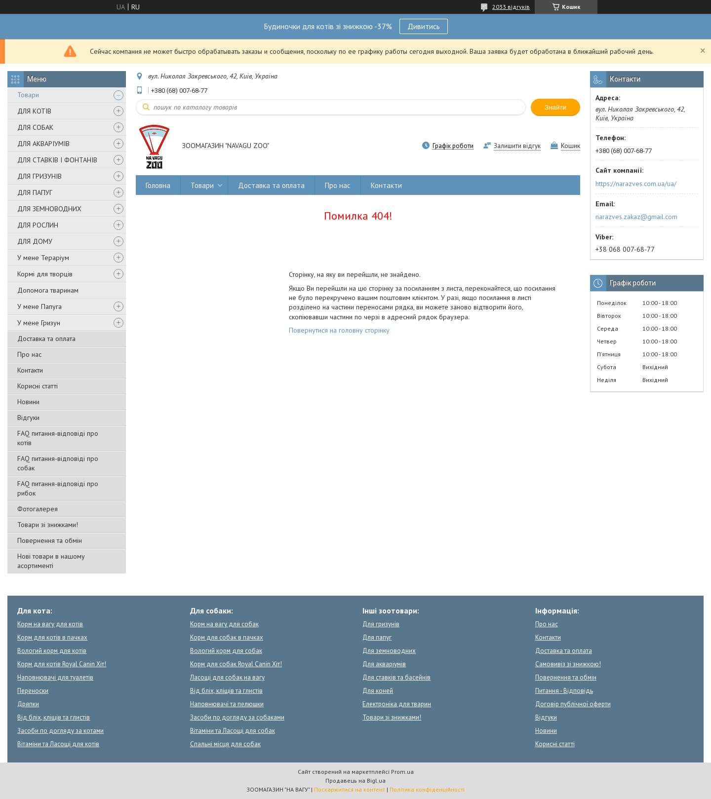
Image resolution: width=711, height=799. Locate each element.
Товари (28, 94)
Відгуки (28, 417)
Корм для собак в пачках (226, 637)
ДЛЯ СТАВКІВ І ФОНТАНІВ (57, 159)
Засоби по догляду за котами (60, 730)
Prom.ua (402, 771)
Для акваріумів (384, 664)
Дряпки (28, 704)
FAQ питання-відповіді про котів (57, 438)
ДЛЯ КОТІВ (34, 111)
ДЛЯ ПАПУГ (34, 192)
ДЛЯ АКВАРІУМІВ (43, 143)
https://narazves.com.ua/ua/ (635, 183)
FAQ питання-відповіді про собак (57, 463)
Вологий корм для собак (226, 651)
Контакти (30, 370)
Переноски (32, 690)
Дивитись (423, 26)
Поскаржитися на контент (349, 789)
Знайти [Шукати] (555, 107)
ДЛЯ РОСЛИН (37, 225)
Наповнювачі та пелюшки (227, 704)
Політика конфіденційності (427, 789)
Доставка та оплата (46, 338)
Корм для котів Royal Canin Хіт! (61, 664)
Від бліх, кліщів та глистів (53, 717)
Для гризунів (380, 624)
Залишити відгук (517, 146)
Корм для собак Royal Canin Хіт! (236, 664)
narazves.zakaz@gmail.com (636, 216)
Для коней (377, 690)
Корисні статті (37, 385)
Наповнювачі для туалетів (55, 677)
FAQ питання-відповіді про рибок (57, 488)
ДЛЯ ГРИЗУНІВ (39, 176)
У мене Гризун (38, 322)
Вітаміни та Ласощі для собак (232, 730)
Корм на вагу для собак (224, 624)
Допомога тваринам (48, 290)
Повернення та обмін (49, 540)
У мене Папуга (39, 306)
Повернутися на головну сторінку (339, 330)
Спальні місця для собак (225, 744)
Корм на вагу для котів (50, 624)
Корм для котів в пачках (52, 637)
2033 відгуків (511, 6)
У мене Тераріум (43, 257)
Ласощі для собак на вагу (227, 677)
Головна (158, 185)
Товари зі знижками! (47, 524)
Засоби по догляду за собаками (237, 717)
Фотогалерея (37, 508)
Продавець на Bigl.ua (355, 780)
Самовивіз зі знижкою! (568, 664)
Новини (28, 401)
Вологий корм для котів (51, 651)
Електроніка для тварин (396, 704)
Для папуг (377, 637)
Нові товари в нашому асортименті (51, 561)
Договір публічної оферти (573, 704)
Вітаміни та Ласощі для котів (58, 744)
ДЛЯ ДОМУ (34, 241)
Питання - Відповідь (564, 690)
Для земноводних (389, 651)
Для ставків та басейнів (396, 677)
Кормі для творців (45, 273)
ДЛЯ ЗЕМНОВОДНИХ (49, 208)
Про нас (29, 354)
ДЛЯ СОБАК (35, 127)
